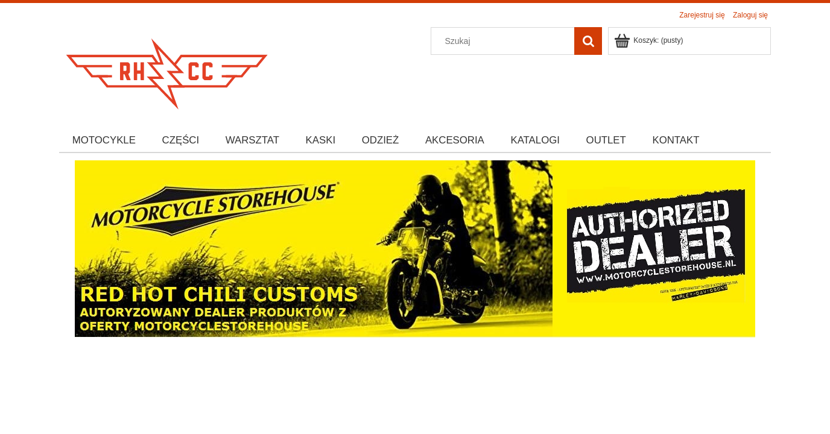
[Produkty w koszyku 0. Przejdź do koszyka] (649, 40)
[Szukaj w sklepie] (505, 41)
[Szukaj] (588, 41)
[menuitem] (104, 140)
